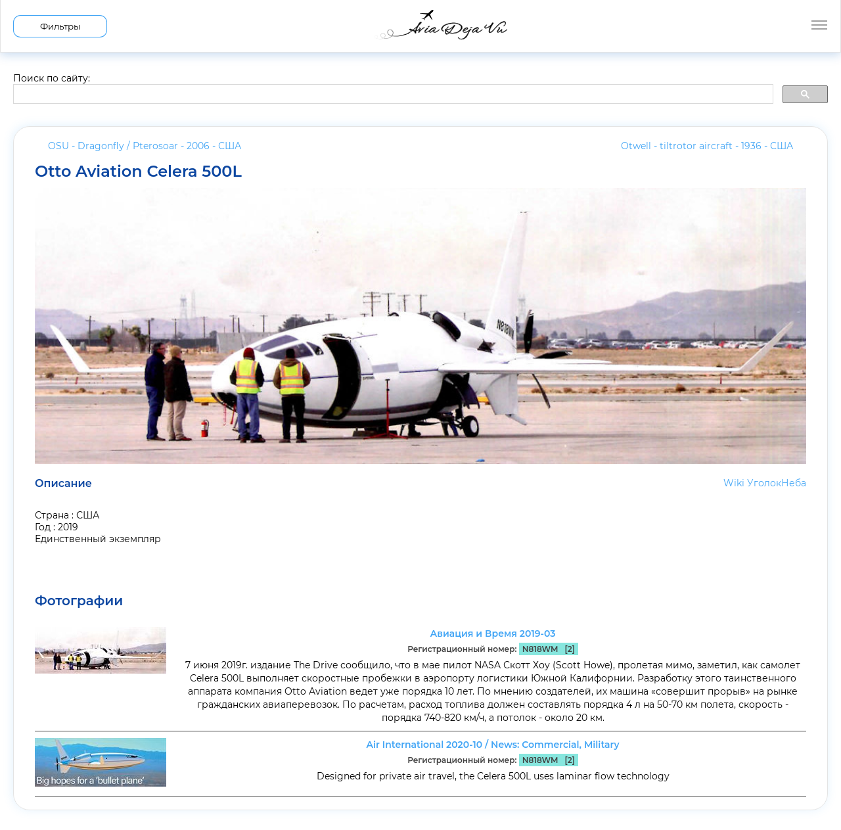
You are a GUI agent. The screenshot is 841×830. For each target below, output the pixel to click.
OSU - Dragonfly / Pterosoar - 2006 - (144, 146)
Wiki (733, 483)
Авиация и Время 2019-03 (492, 633)
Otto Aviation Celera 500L (138, 171)
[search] (392, 95)
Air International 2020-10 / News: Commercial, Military (492, 744)
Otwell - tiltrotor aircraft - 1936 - (707, 146)
